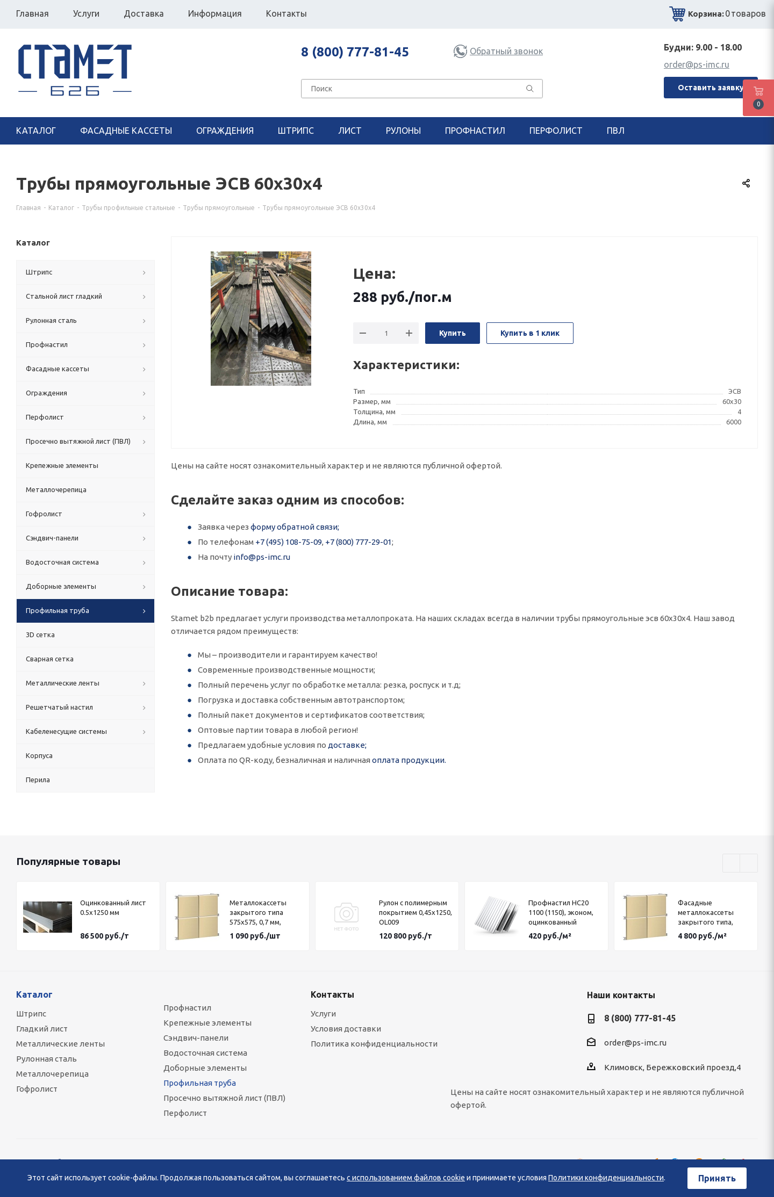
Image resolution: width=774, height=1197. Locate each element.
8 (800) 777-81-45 (355, 52)
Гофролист (37, 1088)
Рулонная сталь (46, 1058)
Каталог (34, 994)
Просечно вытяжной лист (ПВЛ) (224, 1097)
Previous (732, 863)
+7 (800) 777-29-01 (358, 541)
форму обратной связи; (294, 526)
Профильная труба (199, 1082)
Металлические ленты (60, 1043)
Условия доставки (346, 1028)
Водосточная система (205, 1052)
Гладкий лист (42, 1028)
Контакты (332, 994)
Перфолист (185, 1112)
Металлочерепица (52, 1073)
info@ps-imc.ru (261, 556)
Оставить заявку (711, 87)
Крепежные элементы (207, 1022)
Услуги (323, 1013)
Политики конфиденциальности (606, 1177)
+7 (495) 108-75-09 (288, 541)
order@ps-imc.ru (696, 64)
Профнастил (187, 1007)
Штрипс (31, 1013)
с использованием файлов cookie (406, 1177)
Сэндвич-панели (195, 1037)
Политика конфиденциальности (374, 1043)
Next (749, 863)
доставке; (347, 744)
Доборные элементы (205, 1067)
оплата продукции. (409, 760)
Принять (717, 1178)
